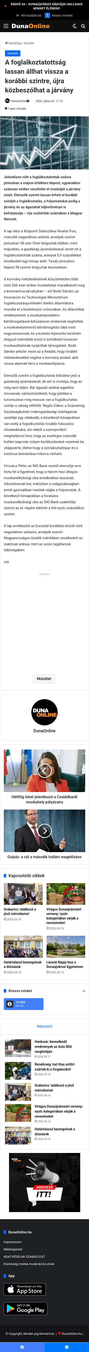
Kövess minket (59, 15)
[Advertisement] (44, 621)
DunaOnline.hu (72, 1334)
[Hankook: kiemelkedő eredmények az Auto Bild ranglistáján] (18, 1048)
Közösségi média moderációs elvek (29, 1264)
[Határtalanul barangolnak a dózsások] (23, 947)
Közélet (29, 43)
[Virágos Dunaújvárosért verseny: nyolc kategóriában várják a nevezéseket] (66, 894)
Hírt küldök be (28, 15)
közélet (45, 678)
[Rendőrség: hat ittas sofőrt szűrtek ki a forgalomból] (18, 1071)
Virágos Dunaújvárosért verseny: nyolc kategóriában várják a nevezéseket (59, 1111)
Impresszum (12, 1242)
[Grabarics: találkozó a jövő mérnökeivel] (23, 894)
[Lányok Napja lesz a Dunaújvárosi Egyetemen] (66, 947)
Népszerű (44, 1026)
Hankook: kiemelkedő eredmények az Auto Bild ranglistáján (53, 1046)
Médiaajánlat (13, 1249)
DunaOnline (18, 101)
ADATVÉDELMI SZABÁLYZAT (24, 1256)
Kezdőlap (13, 43)
